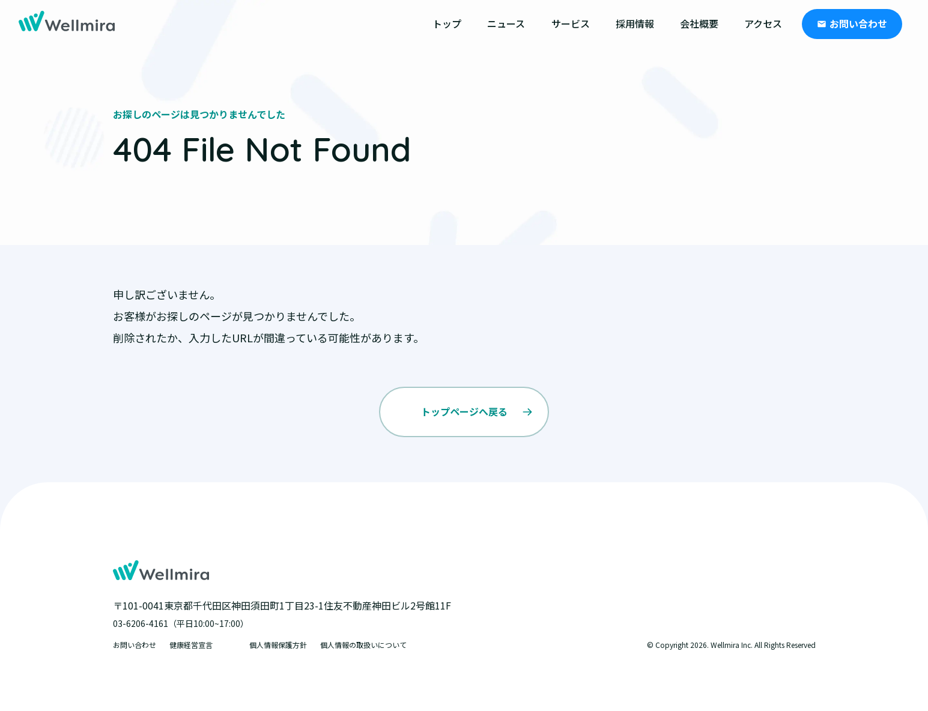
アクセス (763, 23)
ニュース (506, 23)
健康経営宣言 (191, 645)
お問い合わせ (858, 23)
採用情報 (635, 23)
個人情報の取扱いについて (363, 645)
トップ (446, 23)
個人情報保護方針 (278, 645)
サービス (570, 23)
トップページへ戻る (464, 411)
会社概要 (699, 23)
